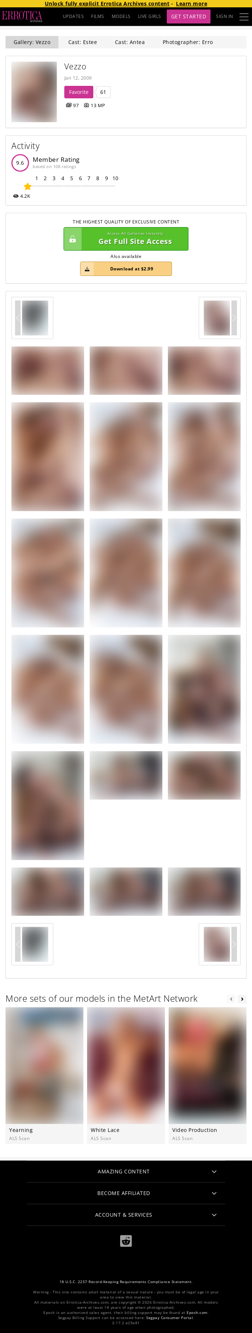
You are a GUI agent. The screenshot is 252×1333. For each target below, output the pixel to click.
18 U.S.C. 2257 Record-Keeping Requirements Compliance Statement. (126, 1281)
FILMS (97, 16)
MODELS (121, 16)
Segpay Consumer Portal (169, 1317)
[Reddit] (126, 1240)
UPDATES (73, 16)
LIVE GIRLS (149, 16)
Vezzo (75, 66)
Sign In (224, 16)
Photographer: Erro (188, 42)
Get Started (188, 16)
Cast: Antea (130, 42)
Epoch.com (197, 1312)
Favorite (79, 91)
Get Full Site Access (124, 238)
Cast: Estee (82, 42)
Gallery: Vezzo (32, 42)
